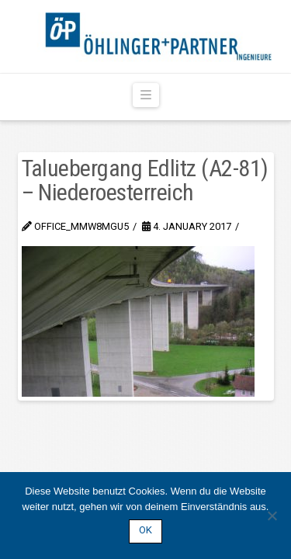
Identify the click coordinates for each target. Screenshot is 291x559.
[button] (146, 95)
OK (145, 530)
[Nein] (271, 515)
